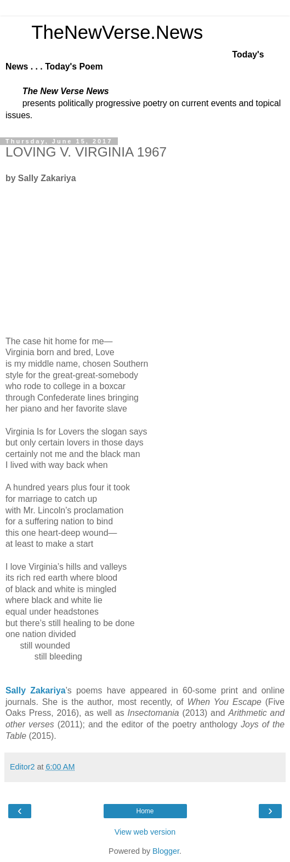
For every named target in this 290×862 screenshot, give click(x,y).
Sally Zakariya (35, 690)
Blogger (165, 851)
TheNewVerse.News (104, 32)
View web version (145, 832)
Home (144, 811)
